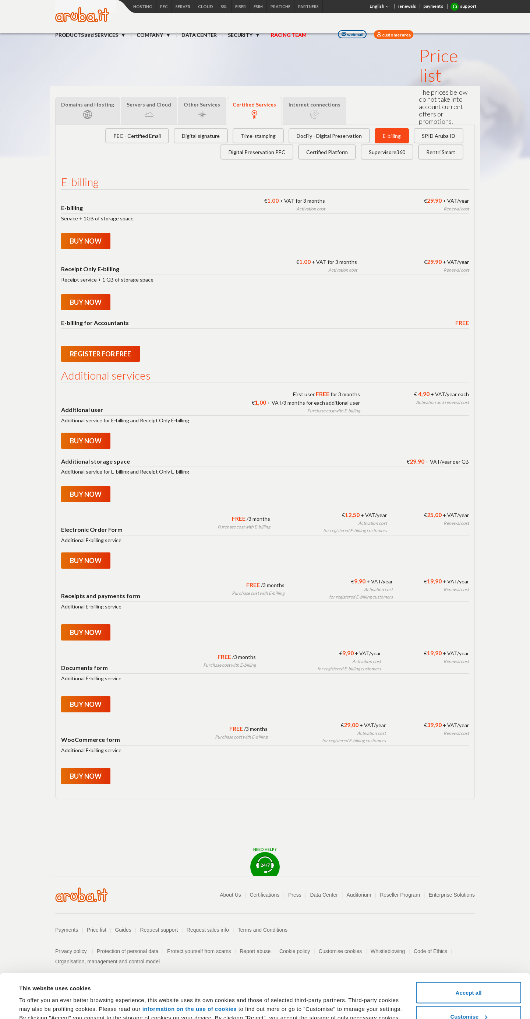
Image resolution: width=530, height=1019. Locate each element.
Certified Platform (327, 152)
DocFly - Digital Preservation (329, 136)
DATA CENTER (199, 35)
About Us (230, 895)
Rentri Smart (440, 152)
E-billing (392, 136)
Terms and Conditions (262, 930)
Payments (66, 930)
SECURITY (240, 35)
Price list (96, 930)
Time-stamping (258, 136)
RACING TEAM (289, 35)
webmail (352, 34)
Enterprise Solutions (452, 895)
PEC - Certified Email (137, 136)
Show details (36, 996)
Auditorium (359, 895)
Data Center (324, 895)
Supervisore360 (387, 152)
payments (433, 6)
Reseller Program (400, 895)
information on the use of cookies (189, 967)
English (380, 6)
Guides (123, 930)
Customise (468, 975)
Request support (159, 930)
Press (294, 895)
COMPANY (150, 35)
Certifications (264, 895)
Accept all (469, 951)
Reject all (468, 999)
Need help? (265, 861)
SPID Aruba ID (438, 136)
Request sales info (208, 930)
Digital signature (201, 136)
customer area (395, 35)
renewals (407, 6)
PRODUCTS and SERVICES (87, 35)
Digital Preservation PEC (257, 152)
